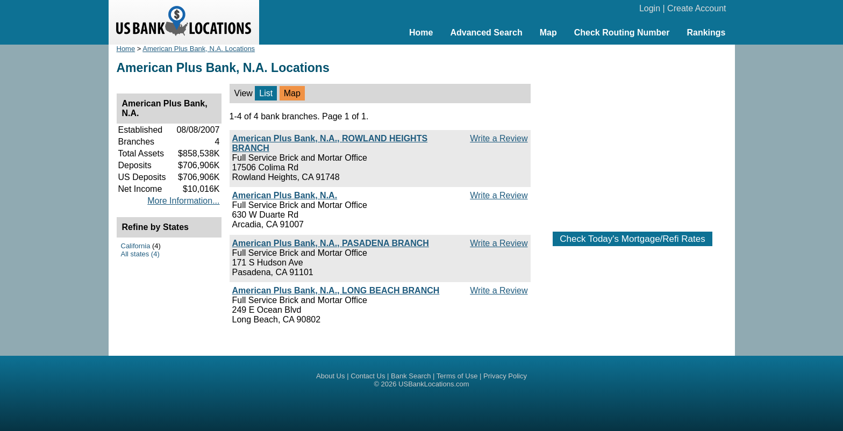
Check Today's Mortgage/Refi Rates (632, 239)
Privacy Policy (505, 376)
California (136, 246)
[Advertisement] (632, 133)
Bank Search (411, 376)
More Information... (183, 200)
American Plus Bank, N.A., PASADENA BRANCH (330, 243)
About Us (330, 376)
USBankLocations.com (433, 384)
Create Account (696, 8)
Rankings (706, 32)
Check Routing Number (622, 32)
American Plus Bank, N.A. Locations (198, 49)
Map (548, 32)
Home (421, 32)
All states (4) (140, 254)
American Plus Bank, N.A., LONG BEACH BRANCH (336, 290)
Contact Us (368, 376)
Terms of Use (457, 376)
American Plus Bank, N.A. (285, 195)
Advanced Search (486, 32)
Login (649, 8)
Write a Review (498, 138)
